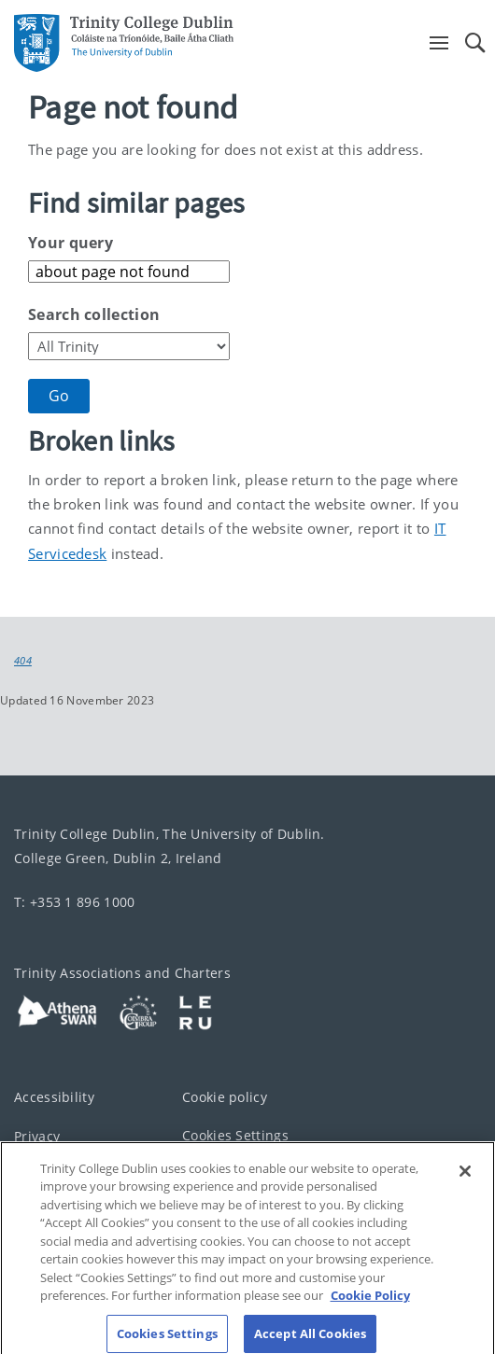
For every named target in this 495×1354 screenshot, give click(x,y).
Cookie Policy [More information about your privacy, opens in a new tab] (370, 1303)
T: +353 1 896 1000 (74, 902)
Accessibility (54, 1097)
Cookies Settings (235, 1134)
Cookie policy (224, 1097)
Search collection (94, 314)
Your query (70, 242)
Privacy (37, 1135)
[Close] (465, 1179)
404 (23, 660)
